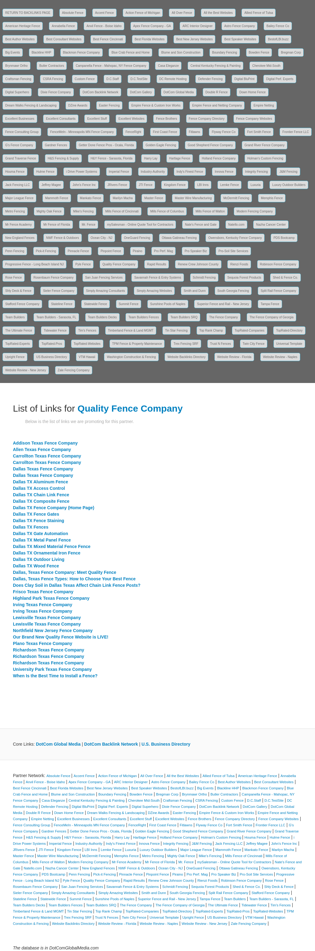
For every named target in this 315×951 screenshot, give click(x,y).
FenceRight (133, 132)
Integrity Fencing (256, 171)
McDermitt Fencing (236, 198)
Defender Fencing (210, 79)
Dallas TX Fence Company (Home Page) (53, 507)
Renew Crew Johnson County (198, 264)
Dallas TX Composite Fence (41, 501)
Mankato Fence (90, 198)
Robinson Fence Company (278, 264)
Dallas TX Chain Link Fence (41, 494)
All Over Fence (182, 12)
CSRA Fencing (53, 79)
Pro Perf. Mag (163, 251)
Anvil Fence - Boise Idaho (104, 26)
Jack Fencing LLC (17, 185)
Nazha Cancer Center (271, 224)
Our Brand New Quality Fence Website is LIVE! (60, 637)
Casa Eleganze (168, 65)
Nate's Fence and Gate (201, 224)
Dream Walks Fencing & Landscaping (31, 105)
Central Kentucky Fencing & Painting (215, 65)
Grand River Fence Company (265, 145)
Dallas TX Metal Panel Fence (42, 540)
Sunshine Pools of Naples (167, 304)
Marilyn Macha (123, 198)
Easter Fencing (109, 105)
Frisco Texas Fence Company (43, 591)
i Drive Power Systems (81, 171)
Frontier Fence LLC (295, 132)
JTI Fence (145, 185)
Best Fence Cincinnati (108, 39)
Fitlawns (194, 132)
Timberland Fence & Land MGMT (131, 330)
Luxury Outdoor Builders (288, 185)
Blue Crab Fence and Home (130, 52)
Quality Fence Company (118, 264)
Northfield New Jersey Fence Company (53, 630)
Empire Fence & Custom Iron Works (156, 105)
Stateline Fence (62, 304)
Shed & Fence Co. (285, 277)
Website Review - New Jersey (25, 370)
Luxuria (255, 185)
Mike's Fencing (83, 211)
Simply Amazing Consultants (105, 290)
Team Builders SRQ (183, 317)
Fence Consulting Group (21, 132)
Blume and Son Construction (180, 52)
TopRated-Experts (17, 343)
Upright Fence (15, 357)
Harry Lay (150, 158)
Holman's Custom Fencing (265, 158)
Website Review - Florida (234, 357)
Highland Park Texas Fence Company (51, 598)
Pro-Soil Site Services (233, 251)
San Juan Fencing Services (104, 277)
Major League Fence (19, 198)
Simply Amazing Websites (154, 290)
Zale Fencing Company (74, 370)
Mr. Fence (88, 224)
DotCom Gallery (141, 92)
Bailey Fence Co (277, 26)
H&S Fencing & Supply (63, 158)
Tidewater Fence (55, 330)
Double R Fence (216, 92)
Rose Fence (13, 277)
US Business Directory (51, 357)
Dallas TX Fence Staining (38, 520)
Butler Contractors (51, 65)
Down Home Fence (252, 92)
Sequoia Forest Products (244, 277)
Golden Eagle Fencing (161, 145)
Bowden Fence (259, 52)
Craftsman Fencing (18, 79)
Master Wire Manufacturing (193, 198)
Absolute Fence (73, 12)
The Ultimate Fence (18, 330)
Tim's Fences (87, 330)
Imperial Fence (119, 171)
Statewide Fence (95, 304)
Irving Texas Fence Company (42, 604)
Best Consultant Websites (63, 39)
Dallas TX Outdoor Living (38, 559)
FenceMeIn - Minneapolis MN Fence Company (82, 132)
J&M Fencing (288, 171)
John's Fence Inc (84, 185)
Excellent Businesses (19, 118)
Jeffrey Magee (51, 185)
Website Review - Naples (280, 357)
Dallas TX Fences (30, 527)
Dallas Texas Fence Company (43, 468)
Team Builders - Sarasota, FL (56, 317)
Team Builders (15, 317)
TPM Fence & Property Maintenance (137, 343)
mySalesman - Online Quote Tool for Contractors (140, 224)
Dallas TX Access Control (39, 488)
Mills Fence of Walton (210, 211)
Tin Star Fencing (176, 330)
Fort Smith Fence (259, 132)
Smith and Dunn (195, 290)
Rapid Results (156, 264)
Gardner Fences (56, 145)
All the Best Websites (218, 12)
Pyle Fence (83, 264)
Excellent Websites (131, 118)
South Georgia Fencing (233, 290)
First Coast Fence (165, 132)
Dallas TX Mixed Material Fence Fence (51, 546)
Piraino (137, 251)
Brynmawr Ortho (16, 65)
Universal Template (289, 343)
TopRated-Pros (52, 343)
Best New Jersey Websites (194, 39)
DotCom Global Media (179, 92)
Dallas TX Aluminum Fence (40, 481)
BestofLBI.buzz (278, 39)
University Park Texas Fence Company (52, 669)
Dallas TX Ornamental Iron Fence (46, 552)
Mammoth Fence (56, 198)
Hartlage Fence (179, 158)
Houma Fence (15, 171)
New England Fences (19, 238)
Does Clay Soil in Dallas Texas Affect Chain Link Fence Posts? (77, 585)
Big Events (12, 52)
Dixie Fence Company (56, 92)
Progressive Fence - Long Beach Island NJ (34, 264)
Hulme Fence (45, 171)
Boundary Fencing (224, 52)
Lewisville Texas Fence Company (47, 617)
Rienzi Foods (239, 264)
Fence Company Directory (207, 118)
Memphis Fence (272, 198)
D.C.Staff (112, 79)
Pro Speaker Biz (196, 251)
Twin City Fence (254, 343)
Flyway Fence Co (223, 132)
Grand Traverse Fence (20, 158)
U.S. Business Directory (166, 744)
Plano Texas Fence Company (42, 643)
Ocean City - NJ (102, 238)
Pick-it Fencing (46, 251)
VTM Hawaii (87, 357)
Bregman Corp (291, 52)
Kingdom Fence (174, 185)
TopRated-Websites (87, 343)
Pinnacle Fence (78, 251)
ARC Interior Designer (197, 26)
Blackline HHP (41, 52)
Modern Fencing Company (255, 211)
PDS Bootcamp (283, 238)
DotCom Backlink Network (100, 92)
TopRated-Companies (250, 330)
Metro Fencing (15, 211)
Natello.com (236, 224)
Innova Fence (224, 171)
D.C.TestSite (139, 79)
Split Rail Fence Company (278, 290)
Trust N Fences (220, 343)
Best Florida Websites (150, 39)
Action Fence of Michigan (143, 12)
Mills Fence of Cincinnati (121, 211)
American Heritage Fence (22, 26)
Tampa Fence (270, 304)
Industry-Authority (153, 171)
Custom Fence (85, 79)
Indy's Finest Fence (190, 171)
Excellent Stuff (97, 118)
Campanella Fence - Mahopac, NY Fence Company (111, 65)
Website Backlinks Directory (186, 357)
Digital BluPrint (244, 79)
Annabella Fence (63, 26)
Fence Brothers (166, 118)
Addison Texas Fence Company (45, 443)
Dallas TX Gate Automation (40, 533)
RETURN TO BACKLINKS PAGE (27, 12)
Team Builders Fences (143, 317)
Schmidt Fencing (204, 277)
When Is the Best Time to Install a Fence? (55, 675)
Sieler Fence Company (58, 290)
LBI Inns (203, 185)
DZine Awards (77, 105)
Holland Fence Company (219, 158)
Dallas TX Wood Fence (36, 565)
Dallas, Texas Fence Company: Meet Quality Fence (64, 572)
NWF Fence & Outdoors (62, 238)
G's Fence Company (19, 145)
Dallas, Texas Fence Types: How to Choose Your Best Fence (74, 578)
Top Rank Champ (211, 330)
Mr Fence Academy (18, 224)
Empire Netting (263, 105)
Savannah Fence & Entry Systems (157, 277)
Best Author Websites (19, 39)
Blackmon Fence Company (81, 52)
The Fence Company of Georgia (271, 317)
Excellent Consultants (60, 118)
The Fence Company (223, 317)
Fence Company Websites (254, 118)
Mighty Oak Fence (49, 211)
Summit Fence (128, 304)
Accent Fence (104, 12)
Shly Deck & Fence (18, 290)
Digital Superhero (17, 92)
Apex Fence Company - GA (152, 26)
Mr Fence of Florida (56, 224)
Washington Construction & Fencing (131, 357)
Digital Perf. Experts (279, 79)
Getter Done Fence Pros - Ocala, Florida (106, 145)
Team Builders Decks (102, 317)
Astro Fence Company (239, 26)
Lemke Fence (229, 185)
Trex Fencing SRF (185, 343)
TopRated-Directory (289, 330)
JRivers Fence (117, 185)
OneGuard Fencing (137, 238)
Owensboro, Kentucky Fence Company (235, 238)
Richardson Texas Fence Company (48, 649)
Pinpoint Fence (111, 251)
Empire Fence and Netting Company (217, 105)
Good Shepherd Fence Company (210, 145)
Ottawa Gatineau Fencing (179, 238)
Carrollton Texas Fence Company (47, 455)
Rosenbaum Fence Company (54, 277)
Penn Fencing (14, 251)
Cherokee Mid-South (266, 65)
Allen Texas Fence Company (42, 449)
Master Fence (153, 198)
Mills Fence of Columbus (167, 211)
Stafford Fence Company (22, 304)
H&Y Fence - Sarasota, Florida (112, 158)
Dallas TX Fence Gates (36, 514)
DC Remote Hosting (173, 79)
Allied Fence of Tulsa (258, 12)
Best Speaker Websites (240, 39)
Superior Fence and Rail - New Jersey (223, 304)
